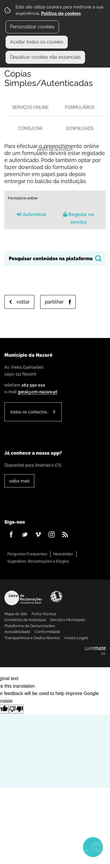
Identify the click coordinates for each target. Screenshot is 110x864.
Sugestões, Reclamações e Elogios (38, 561)
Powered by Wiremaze (95, 651)
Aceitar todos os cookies (36, 42)
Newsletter (63, 554)
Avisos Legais (76, 638)
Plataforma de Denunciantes (29, 626)
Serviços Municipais (67, 620)
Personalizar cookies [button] (32, 27)
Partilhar (54, 302)
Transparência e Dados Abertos (32, 638)
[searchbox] (55, 258)
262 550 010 (33, 384)
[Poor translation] (16, 709)
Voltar (23, 302)
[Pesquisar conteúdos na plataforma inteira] (98, 258)
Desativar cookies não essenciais (45, 57)
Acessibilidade (56, 596)
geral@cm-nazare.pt (37, 391)
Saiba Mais (19, 480)
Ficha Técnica (44, 614)
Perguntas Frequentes (27, 554)
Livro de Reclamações (23, 598)
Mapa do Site (15, 614)
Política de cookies (61, 13)
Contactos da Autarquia (25, 620)
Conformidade (47, 632)
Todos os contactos (29, 411)
